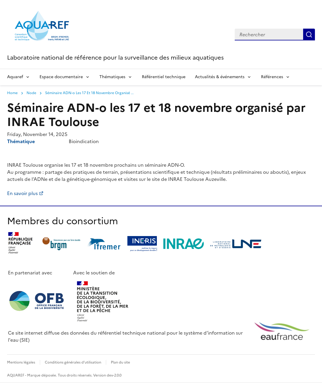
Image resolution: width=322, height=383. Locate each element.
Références (272, 77)
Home (12, 93)
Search (309, 34)
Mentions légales (21, 362)
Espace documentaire (61, 77)
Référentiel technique (163, 77)
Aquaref (15, 77)
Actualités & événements (219, 77)
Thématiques (112, 77)
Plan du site (120, 362)
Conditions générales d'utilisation (73, 362)
